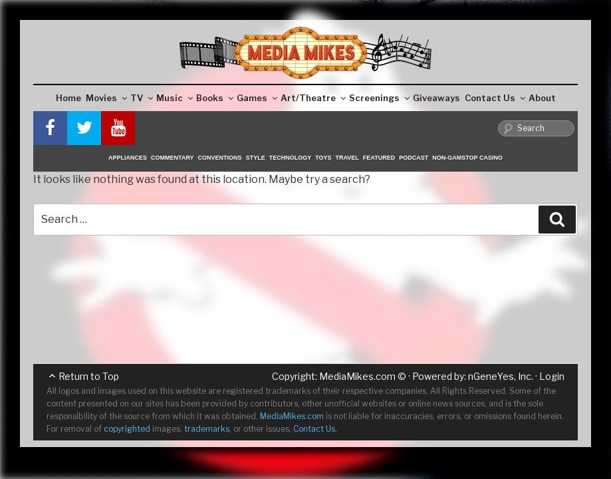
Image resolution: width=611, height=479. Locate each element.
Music (174, 97)
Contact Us (495, 97)
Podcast (413, 157)
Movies (106, 97)
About (542, 97)
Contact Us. (315, 429)
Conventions (220, 157)
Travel (347, 157)
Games (257, 97)
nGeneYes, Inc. (500, 376)
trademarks (206, 429)
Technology (290, 157)
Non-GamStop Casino (467, 157)
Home (68, 97)
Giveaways (436, 97)
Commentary (172, 157)
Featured (379, 157)
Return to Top (89, 376)
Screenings (379, 97)
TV (141, 97)
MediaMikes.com (357, 376)
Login (551, 376)
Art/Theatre (313, 97)
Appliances (127, 157)
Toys (323, 157)
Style (255, 157)
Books (214, 97)
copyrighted (127, 429)
